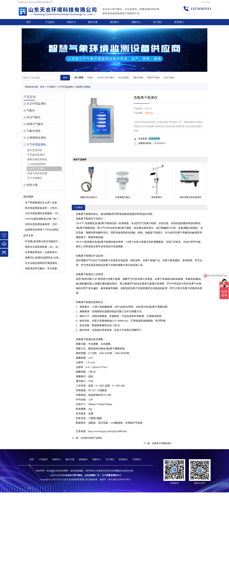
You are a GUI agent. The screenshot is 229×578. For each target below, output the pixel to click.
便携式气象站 (153, 77)
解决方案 (93, 22)
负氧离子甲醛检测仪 (161, 443)
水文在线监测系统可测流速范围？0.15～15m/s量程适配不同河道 (44, 263)
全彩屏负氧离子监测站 (91, 438)
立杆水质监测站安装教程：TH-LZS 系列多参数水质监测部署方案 (44, 213)
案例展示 (114, 22)
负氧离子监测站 (83, 87)
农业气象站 (169, 77)
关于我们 (157, 22)
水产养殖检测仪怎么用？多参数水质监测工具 (44, 202)
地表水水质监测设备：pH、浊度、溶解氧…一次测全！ (44, 246)
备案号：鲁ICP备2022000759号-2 (115, 479)
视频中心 (136, 22)
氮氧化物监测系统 (37, 159)
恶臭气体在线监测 (37, 173)
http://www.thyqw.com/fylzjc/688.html (107, 431)
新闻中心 (71, 22)
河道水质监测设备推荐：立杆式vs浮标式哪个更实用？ (44, 224)
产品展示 (50, 22)
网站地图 (206, 2)
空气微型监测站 (36, 154)
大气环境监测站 (65, 87)
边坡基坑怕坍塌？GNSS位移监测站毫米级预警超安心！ (44, 229)
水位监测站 (123, 77)
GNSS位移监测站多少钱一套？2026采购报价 (44, 218)
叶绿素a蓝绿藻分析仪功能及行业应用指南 (44, 241)
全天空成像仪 (34, 178)
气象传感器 (138, 77)
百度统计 (137, 459)
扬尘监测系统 (34, 150)
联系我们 (179, 22)
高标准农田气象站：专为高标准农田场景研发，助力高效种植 (44, 268)
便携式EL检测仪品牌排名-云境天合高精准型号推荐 (44, 257)
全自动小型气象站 (105, 77)
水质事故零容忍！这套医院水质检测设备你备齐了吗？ (44, 252)
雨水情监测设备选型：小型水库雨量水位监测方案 (44, 208)
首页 (28, 22)
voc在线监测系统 (36, 164)
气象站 (90, 77)
